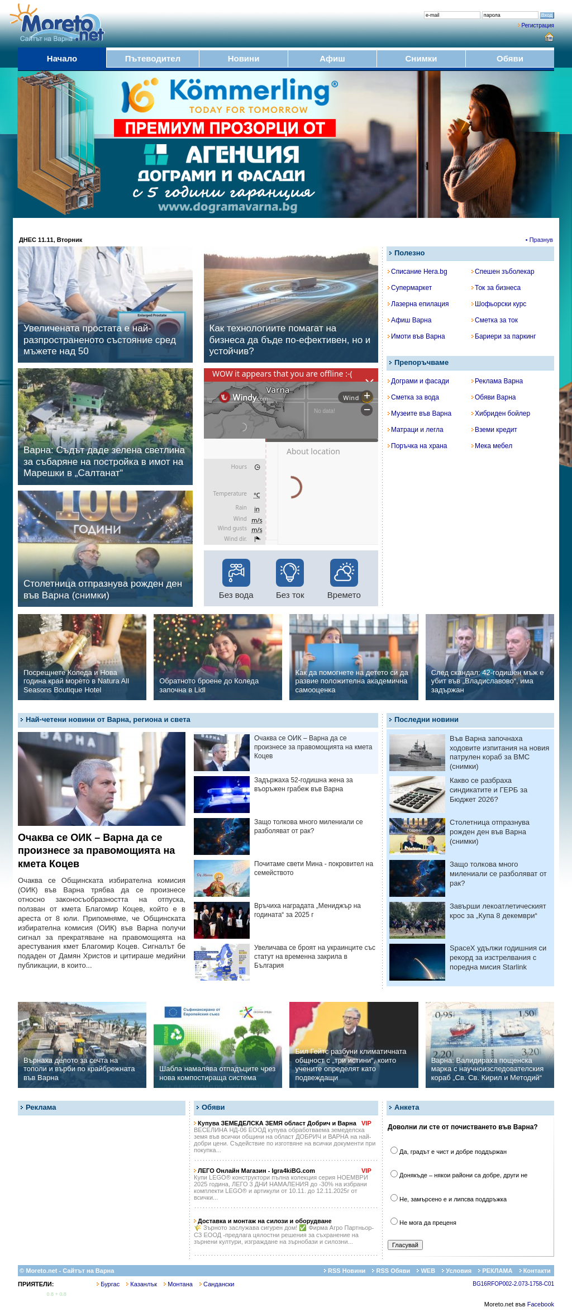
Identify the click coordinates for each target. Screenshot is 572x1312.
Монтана (178, 1284)
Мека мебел (491, 446)
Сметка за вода (413, 397)
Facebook (540, 1304)
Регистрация (538, 25)
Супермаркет (410, 288)
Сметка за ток (494, 320)
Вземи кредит (494, 430)
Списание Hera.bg (417, 271)
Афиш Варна (409, 320)
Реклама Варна (497, 381)
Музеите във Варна (419, 413)
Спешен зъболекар (503, 271)
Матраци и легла (416, 430)
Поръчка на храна (417, 446)
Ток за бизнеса (496, 288)
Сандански (216, 1284)
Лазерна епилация (418, 304)
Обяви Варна (493, 397)
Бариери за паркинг (503, 336)
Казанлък (141, 1284)
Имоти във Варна (416, 336)
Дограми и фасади (418, 381)
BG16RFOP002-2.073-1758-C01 (513, 1284)
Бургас (108, 1284)
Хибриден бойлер (500, 413)
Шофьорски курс (498, 304)
